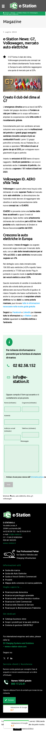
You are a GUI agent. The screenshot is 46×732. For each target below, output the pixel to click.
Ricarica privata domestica (16, 592)
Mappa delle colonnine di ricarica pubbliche (23, 583)
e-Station (27, 316)
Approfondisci (27, 728)
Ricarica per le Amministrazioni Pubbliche (23, 608)
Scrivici (9, 700)
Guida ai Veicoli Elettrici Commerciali (20, 576)
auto (13, 496)
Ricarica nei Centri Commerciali (18, 602)
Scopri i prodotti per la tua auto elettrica (22, 622)
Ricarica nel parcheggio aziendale (19, 595)
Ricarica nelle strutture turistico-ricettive (22, 598)
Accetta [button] (17, 729)
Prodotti (8, 580)
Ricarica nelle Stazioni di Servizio (19, 605)
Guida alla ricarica (12, 570)
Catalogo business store (15, 619)
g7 (32, 496)
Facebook (17, 312)
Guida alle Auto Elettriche (15, 573)
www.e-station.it (9, 543)
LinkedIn (26, 312)
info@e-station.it (21, 379)
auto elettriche (21, 496)
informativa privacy (37, 477)
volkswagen (7, 499)
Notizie (6, 496)
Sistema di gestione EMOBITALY (19, 625)
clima (28, 496)
